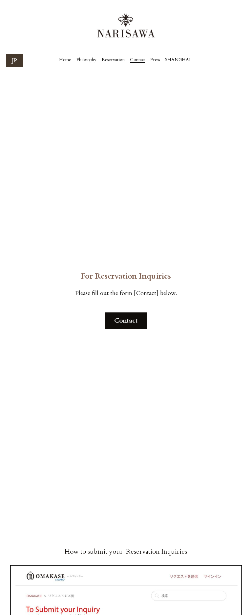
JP (14, 60)
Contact (126, 320)
